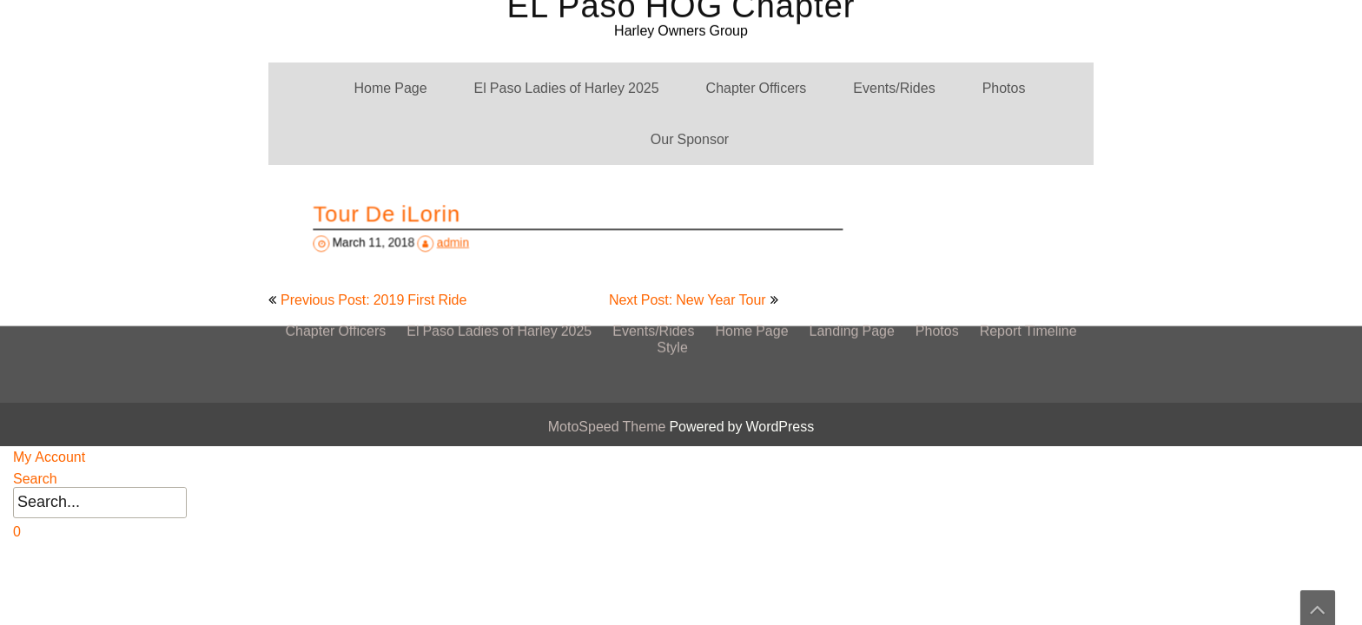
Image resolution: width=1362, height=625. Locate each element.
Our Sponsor (690, 139)
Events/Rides (894, 88)
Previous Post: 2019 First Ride (373, 300)
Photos (1004, 88)
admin (465, 240)
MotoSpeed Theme (609, 426)
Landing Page (852, 165)
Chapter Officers (756, 88)
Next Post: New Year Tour (687, 300)
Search (35, 478)
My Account (49, 457)
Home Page (390, 88)
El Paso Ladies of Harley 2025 (566, 88)
